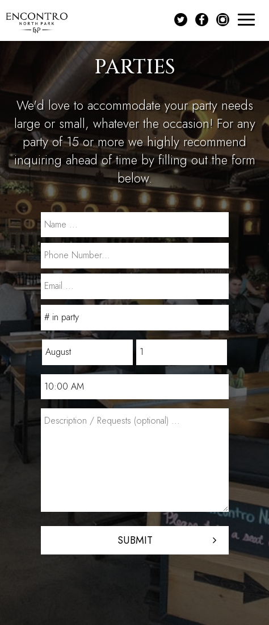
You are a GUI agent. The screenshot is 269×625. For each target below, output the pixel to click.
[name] (135, 225)
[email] (135, 286)
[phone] (135, 255)
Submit (134, 540)
